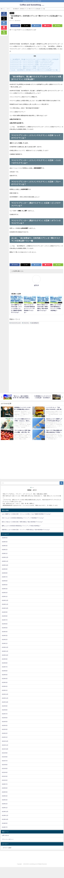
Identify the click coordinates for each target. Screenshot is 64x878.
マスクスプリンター (16, 322)
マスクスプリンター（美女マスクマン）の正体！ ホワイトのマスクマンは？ (31, 68)
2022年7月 (5, 724)
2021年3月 (5, 787)
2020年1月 (5, 818)
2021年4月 (5, 783)
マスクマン (26, 322)
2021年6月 (5, 775)
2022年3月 (5, 740)
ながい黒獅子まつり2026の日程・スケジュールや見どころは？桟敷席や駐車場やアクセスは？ (26, 525)
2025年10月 (5, 576)
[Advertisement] (36, 37)
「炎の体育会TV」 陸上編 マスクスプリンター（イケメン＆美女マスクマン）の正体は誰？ (34, 59)
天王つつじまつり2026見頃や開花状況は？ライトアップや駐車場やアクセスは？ (23, 528)
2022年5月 (5, 732)
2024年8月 (5, 627)
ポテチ (36, 285)
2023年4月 (5, 689)
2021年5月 (5, 779)
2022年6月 (5, 728)
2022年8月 (5, 720)
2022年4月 (5, 736)
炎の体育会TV (35, 322)
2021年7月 (5, 771)
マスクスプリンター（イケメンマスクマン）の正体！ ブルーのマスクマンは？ (31, 64)
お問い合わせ (5, 846)
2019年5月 (5, 834)
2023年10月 (5, 666)
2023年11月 (5, 662)
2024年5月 (5, 638)
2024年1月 (5, 654)
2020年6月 (5, 799)
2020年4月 (5, 806)
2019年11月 (5, 826)
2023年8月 (5, 674)
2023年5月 (5, 685)
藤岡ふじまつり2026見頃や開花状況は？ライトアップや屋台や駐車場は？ (21, 536)
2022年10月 (5, 713)
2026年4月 (5, 552)
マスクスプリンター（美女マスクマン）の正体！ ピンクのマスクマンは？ (30, 66)
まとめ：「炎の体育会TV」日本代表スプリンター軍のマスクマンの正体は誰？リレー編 (33, 70)
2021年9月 (5, 763)
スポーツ (12, 12)
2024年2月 (5, 650)
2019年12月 (5, 822)
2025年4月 (5, 599)
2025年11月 (5, 572)
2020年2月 (5, 814)
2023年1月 (5, 701)
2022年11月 (5, 709)
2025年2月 (5, 603)
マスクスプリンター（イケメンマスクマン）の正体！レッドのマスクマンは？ (31, 61)
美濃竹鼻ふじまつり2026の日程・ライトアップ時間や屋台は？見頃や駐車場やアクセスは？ (26, 540)
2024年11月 (5, 615)
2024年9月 (5, 623)
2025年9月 (5, 580)
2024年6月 (5, 634)
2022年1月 (5, 748)
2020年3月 (5, 810)
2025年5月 (5, 595)
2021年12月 (5, 752)
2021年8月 (5, 767)
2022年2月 (5, 744)
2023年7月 (5, 677)
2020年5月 (5, 803)
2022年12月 (5, 705)
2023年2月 (5, 697)
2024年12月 (5, 611)
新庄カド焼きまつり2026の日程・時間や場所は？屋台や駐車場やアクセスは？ (22, 532)
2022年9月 (5, 717)
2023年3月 (5, 693)
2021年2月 (5, 791)
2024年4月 (5, 642)
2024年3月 (5, 646)
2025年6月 (5, 591)
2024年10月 (5, 619)
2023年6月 (5, 681)
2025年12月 (5, 568)
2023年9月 (5, 670)
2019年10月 (5, 830)
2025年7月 (5, 588)
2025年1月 (5, 607)
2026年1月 (5, 564)
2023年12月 (5, 658)
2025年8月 (5, 584)
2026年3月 (5, 556)
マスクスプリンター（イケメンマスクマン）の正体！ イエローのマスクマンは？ (32, 62)
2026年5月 (5, 548)
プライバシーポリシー (8, 850)
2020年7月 (5, 795)
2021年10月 (5, 760)
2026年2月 (5, 560)
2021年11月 (5, 756)
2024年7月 (5, 631)
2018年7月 (5, 838)
